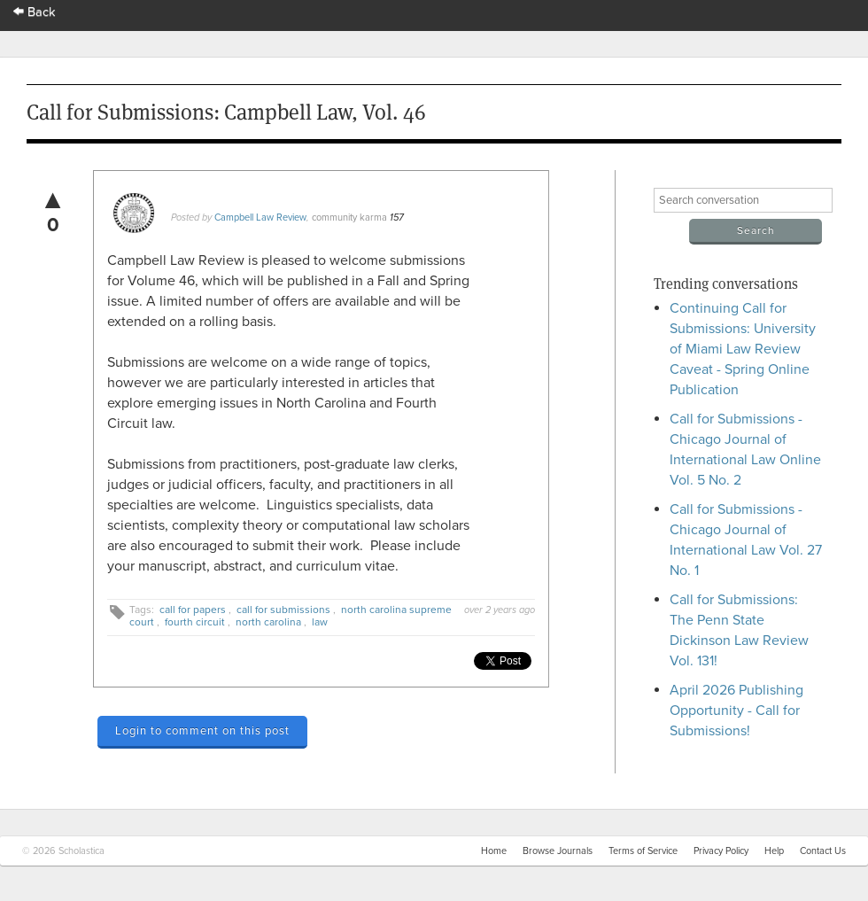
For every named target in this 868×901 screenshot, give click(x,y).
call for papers (192, 609)
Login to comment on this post (202, 731)
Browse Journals (558, 851)
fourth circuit (195, 622)
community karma (349, 217)
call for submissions (283, 609)
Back (34, 11)
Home (494, 851)
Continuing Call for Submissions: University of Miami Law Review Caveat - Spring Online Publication (743, 349)
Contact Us (823, 851)
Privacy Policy (721, 851)
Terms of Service (643, 851)
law (320, 622)
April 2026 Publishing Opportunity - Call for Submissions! (736, 710)
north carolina (268, 622)
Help (774, 851)
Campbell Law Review (260, 217)
